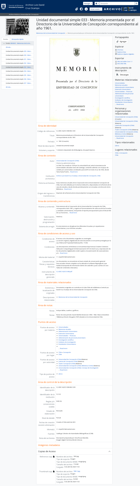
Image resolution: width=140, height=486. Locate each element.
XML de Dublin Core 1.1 (123, 61)
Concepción (67, 352)
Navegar (87, 3)
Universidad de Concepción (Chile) (67, 161)
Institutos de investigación (67, 342)
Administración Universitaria (68, 331)
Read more (74, 172)
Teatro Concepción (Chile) (67, 364)
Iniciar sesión (95, 9)
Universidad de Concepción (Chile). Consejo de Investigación (78, 368)
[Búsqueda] (117, 3)
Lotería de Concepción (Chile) (68, 361)
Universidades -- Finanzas (67, 336)
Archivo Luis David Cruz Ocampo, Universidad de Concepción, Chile (78, 176)
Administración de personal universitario (72, 338)
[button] (76, 9)
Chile (60, 352)
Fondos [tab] (5, 39)
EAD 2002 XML (120, 64)
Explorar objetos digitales (124, 54)
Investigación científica (66, 340)
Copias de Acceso (47, 451)
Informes (119, 50)
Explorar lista (120, 52)
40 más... (8, 87)
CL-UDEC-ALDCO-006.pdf (64, 271)
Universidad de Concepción (124, 136)
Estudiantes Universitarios (67, 344)
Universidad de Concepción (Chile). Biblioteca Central (76, 366)
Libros (61, 374)
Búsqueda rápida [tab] (17, 39)
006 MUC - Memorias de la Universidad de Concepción (28, 43)
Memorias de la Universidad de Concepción (50, 33)
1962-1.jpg (76, 471)
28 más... (8, 47)
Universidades (63, 327)
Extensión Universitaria (66, 334)
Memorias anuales (65, 329)
